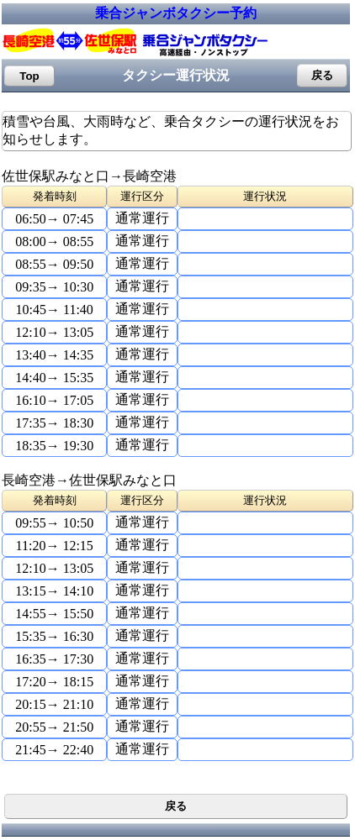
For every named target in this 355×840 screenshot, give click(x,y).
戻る (322, 75)
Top (29, 76)
